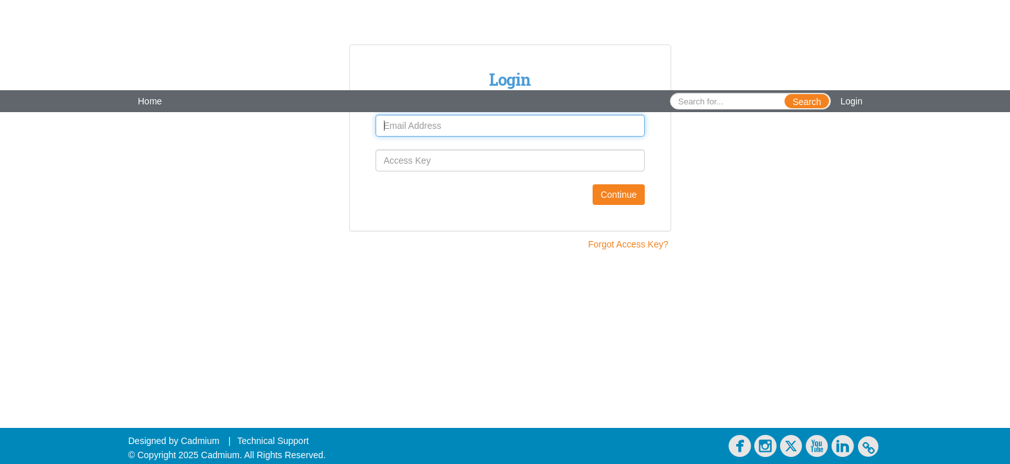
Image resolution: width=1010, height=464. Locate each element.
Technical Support (273, 441)
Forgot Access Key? (628, 244)
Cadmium (200, 441)
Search (806, 102)
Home (150, 101)
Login (851, 101)
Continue (618, 194)
